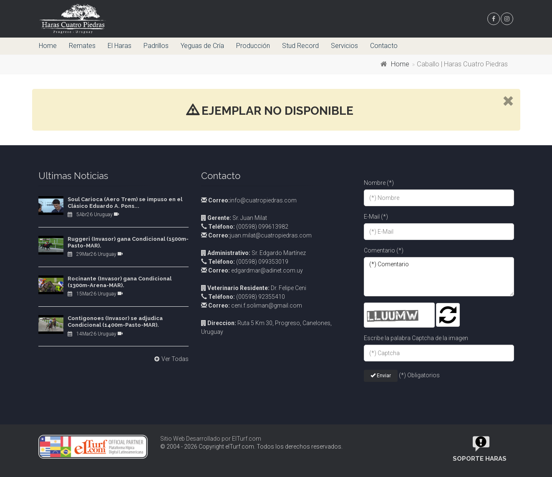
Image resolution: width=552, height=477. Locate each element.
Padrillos (156, 46)
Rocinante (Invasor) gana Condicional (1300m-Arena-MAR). (119, 281)
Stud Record (300, 46)
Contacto (384, 46)
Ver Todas (170, 359)
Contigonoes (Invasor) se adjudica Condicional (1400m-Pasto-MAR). (115, 321)
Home (48, 46)
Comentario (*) (383, 250)
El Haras (119, 46)
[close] (508, 102)
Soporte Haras (480, 458)
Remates (82, 46)
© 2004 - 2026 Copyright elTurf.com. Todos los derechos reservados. (251, 446)
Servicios (344, 46)
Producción (253, 46)
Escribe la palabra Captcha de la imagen (416, 338)
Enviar (381, 376)
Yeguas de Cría (202, 46)
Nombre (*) (379, 182)
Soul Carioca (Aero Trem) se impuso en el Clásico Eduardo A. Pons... (125, 202)
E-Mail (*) (376, 216)
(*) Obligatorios (419, 375)
